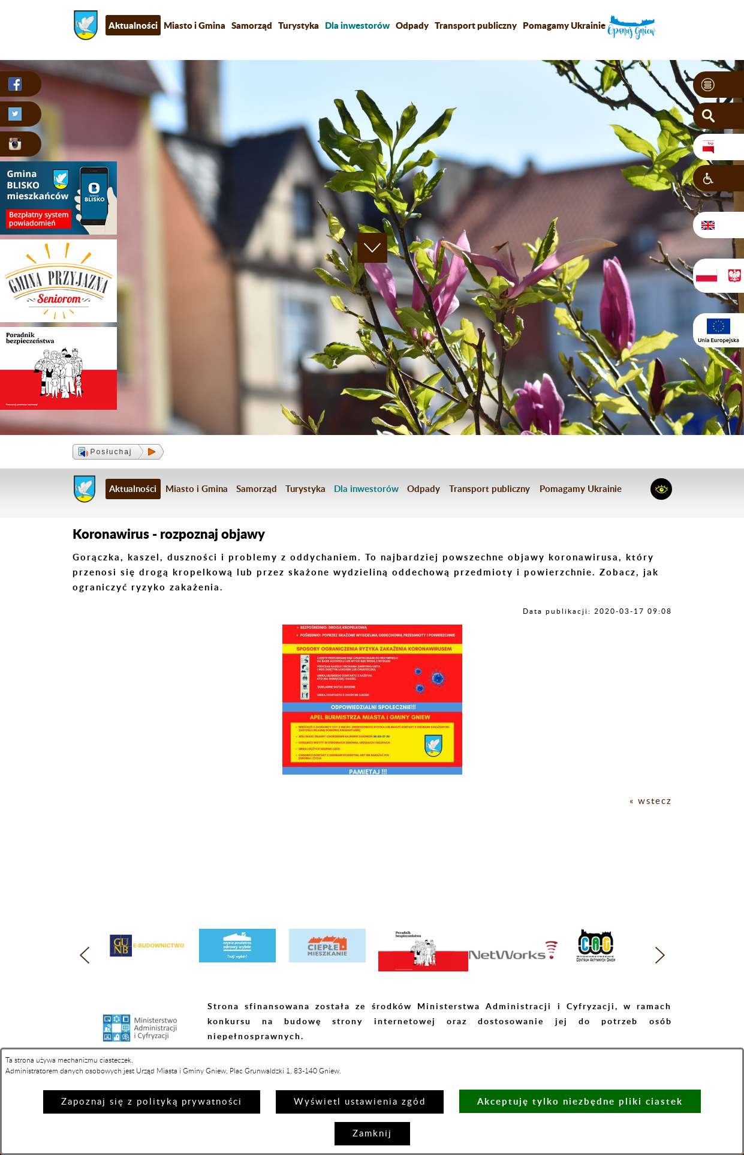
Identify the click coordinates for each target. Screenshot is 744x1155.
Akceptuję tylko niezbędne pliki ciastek (580, 1101)
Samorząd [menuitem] (251, 25)
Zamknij (372, 1133)
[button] (718, 85)
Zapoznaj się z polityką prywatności (151, 1101)
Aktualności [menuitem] (133, 25)
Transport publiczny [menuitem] (476, 25)
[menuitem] (357, 25)
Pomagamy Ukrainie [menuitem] (564, 25)
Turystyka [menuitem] (298, 25)
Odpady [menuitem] (412, 25)
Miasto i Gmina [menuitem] (194, 25)
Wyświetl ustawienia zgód (360, 1101)
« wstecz (650, 801)
